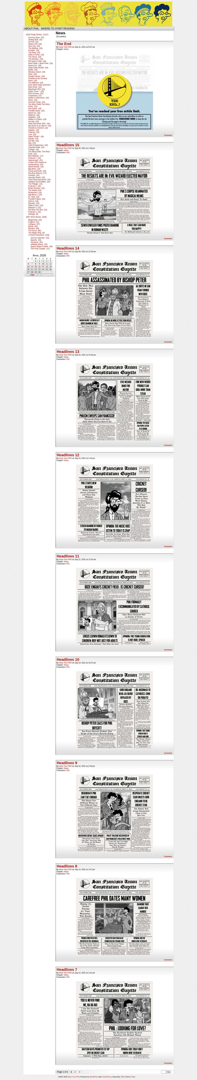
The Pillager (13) (35, 184)
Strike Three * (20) (36, 91)
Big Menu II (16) (35, 195)
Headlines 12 (68, 455)
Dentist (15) (33, 139)
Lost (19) (32, 134)
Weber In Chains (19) (37, 119)
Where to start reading (58, 28)
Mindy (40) (33, 226)
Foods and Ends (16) (37, 171)
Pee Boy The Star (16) (37, 210)
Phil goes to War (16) (37, 61)
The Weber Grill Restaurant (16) (35, 191)
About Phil (31, 28)
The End (64, 44)
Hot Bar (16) (33, 141)
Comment (168, 135)
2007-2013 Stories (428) (36, 217)
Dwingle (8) (33, 214)
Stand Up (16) (34, 113)
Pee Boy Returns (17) (37, 173)
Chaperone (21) (35, 96)
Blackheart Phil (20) (36, 89)
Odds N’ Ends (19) (36, 55)
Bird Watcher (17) (35, 156)
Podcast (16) (33, 132)
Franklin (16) (33, 50)
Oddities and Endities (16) (39, 182)
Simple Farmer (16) (36, 76)
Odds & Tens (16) (35, 205)
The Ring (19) (34, 53)
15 (36, 267)
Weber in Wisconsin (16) (38, 98)
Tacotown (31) (37, 242)
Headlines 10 (68, 659)
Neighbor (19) (34, 117)
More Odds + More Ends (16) (40, 63)
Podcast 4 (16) (34, 212)
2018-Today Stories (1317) (37, 35)
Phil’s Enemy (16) (35, 93)
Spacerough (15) (35, 160)
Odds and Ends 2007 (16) (39, 124)
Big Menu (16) (34, 169)
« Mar (32, 275)
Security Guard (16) (36, 177)
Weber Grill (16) (35, 44)
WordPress (94, 1077)
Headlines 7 (67, 969)
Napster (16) (33, 130)
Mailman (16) (34, 115)
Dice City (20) (34, 46)
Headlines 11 (68, 556)
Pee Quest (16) (34, 108)
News (66, 49)
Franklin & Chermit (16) (38, 128)
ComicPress (106, 1077)
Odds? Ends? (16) (36, 136)
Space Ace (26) (34, 65)
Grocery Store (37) (36, 37)
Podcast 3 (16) (34, 186)
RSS (123, 1077)
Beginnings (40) (35, 220)
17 (43, 267)
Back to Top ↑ (131, 1077)
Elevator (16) (33, 203)
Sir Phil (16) (33, 42)
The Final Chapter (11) (40, 249)
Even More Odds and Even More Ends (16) (39, 86)
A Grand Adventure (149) (38, 235)
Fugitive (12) (33, 222)
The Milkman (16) (35, 83)
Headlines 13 (68, 352)
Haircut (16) (33, 201)
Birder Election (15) (36, 188)
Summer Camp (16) (36, 102)
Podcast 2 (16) (34, 158)
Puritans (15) (33, 175)
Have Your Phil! (65, 47)
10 (43, 264)
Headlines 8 (67, 866)
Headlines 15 (68, 145)
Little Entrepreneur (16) (38, 145)
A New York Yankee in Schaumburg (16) (37, 163)
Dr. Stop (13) (33, 197)
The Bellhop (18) (35, 48)
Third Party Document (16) (39, 180)
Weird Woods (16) (36, 167)
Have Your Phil (98, 14)
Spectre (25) (36, 240)
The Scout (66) (34, 231)
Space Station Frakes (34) (42, 246)
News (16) (32, 100)
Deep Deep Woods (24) (38, 68)
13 (28, 267)
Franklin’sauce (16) (36, 111)
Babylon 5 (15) (34, 208)
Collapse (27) (34, 224)
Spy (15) (32, 143)
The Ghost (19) (34, 57)
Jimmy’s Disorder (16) (40, 238)
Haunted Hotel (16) (36, 147)
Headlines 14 (68, 248)
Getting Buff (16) (35, 40)
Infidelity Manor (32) (39, 244)
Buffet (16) (32, 70)
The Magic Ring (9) (36, 233)
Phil (67, 152)
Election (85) (33, 228)
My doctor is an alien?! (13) (39, 126)
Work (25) (32, 74)
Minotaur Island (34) (36, 72)
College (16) (33, 149)
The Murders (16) (35, 59)
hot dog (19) (33, 121)
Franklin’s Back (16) (36, 199)
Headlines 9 (67, 763)
